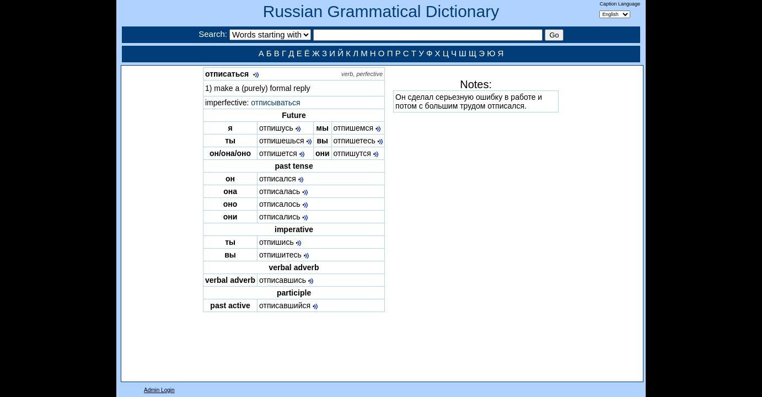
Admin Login (159, 390)
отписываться (275, 102)
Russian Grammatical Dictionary (381, 11)
